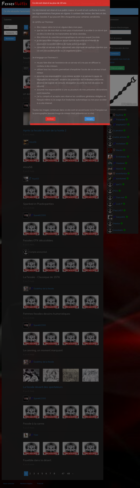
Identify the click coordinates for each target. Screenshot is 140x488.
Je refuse (50, 119)
